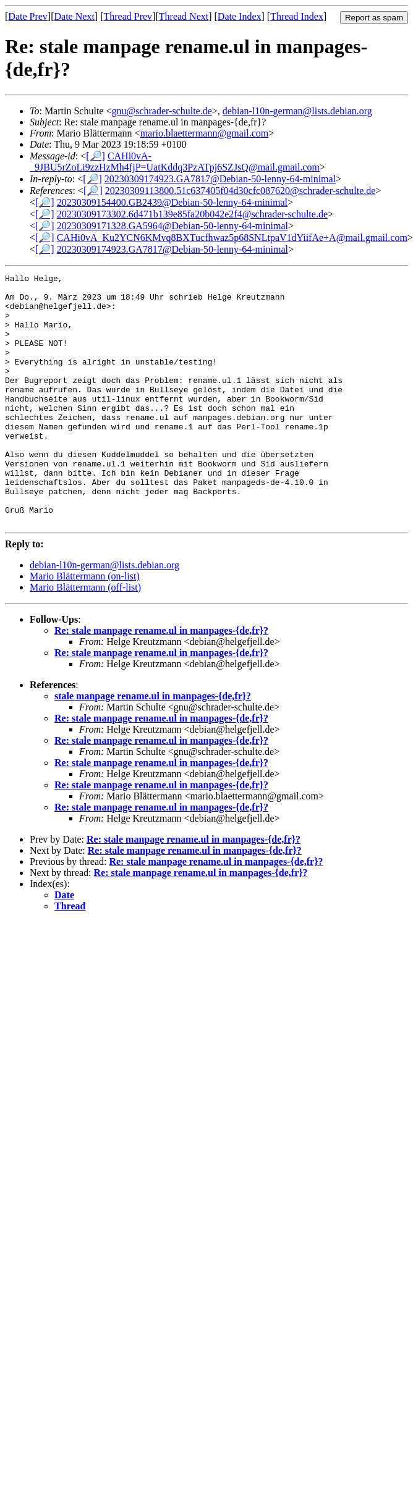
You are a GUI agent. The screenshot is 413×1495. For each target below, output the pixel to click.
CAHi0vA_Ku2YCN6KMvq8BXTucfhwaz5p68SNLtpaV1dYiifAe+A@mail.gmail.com (232, 237)
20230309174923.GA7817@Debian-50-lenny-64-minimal (220, 179)
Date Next (74, 16)
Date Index (240, 16)
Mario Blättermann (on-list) (85, 626)
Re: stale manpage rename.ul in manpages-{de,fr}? (161, 680)
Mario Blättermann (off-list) (85, 637)
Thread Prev (127, 16)
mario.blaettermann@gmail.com (204, 133)
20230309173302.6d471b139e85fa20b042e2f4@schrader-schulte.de (192, 214)
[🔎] (95, 156)
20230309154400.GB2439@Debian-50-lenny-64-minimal (172, 202)
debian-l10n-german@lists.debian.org (297, 111)
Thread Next (183, 16)
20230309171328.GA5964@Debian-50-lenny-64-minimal (172, 226)
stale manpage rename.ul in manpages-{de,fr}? (152, 746)
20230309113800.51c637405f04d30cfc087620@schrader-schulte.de (240, 190)
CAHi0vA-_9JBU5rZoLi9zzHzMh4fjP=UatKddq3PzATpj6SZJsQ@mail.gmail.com (175, 161)
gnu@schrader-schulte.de (161, 111)
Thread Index (296, 16)
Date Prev (28, 16)
